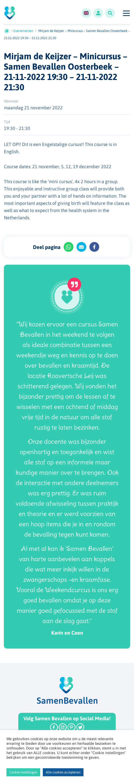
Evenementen (23, 31)
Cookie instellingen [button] (23, 772)
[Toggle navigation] (126, 13)
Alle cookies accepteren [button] (63, 772)
